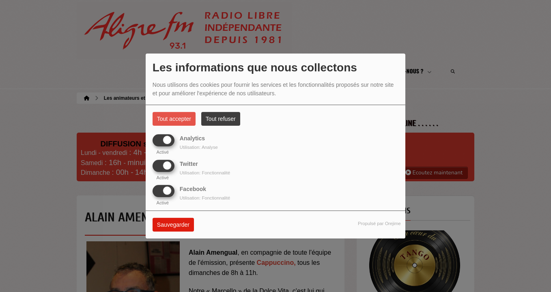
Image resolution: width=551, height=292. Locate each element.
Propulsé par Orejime (379, 223)
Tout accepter (174, 119)
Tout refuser (221, 119)
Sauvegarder (173, 224)
